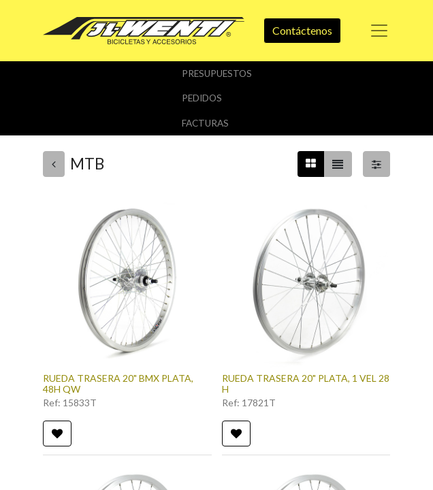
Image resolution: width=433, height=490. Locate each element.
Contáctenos (302, 30)
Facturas (205, 123)
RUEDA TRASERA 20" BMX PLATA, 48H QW (118, 383)
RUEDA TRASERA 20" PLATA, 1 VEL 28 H (305, 383)
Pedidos (202, 98)
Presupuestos (217, 73)
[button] (57, 433)
